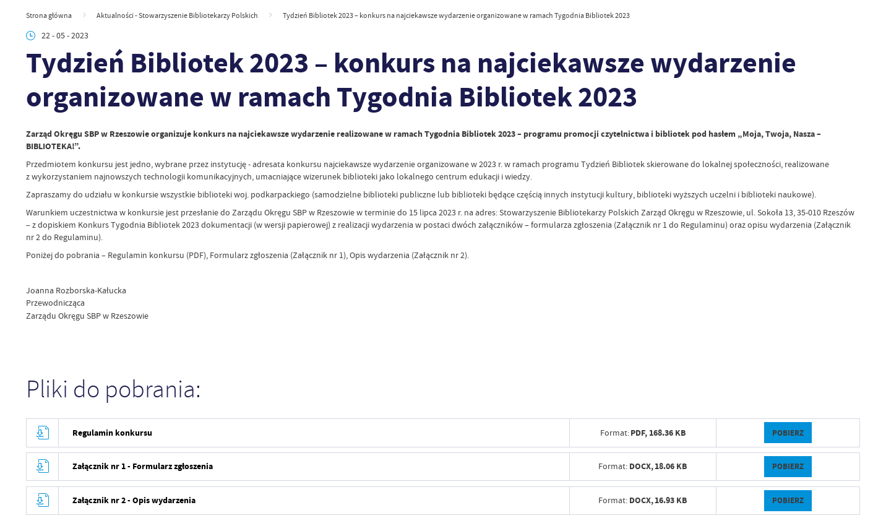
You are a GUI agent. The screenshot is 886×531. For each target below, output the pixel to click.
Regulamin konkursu (112, 433)
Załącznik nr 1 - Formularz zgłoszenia (142, 466)
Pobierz (788, 433)
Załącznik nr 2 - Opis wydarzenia (134, 500)
